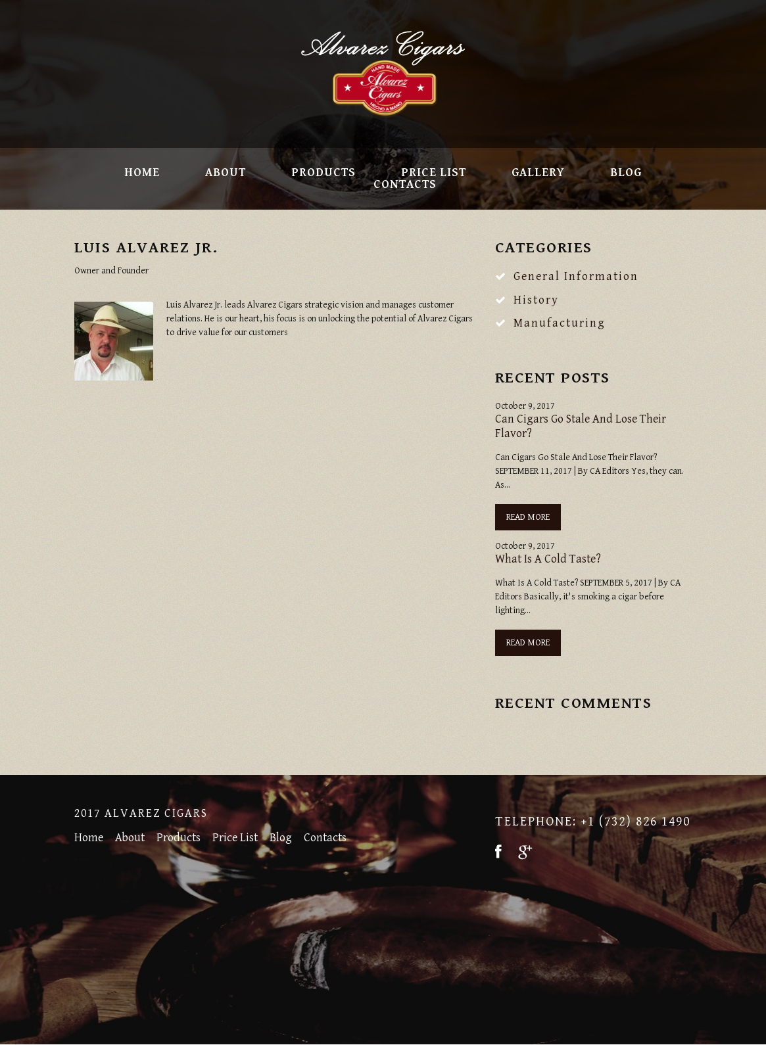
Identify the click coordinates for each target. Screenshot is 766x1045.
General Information (576, 276)
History (536, 300)
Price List (433, 173)
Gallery (538, 173)
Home (142, 173)
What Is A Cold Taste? (548, 559)
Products (323, 173)
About (225, 173)
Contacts (405, 185)
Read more (528, 517)
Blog (626, 173)
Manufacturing (560, 323)
